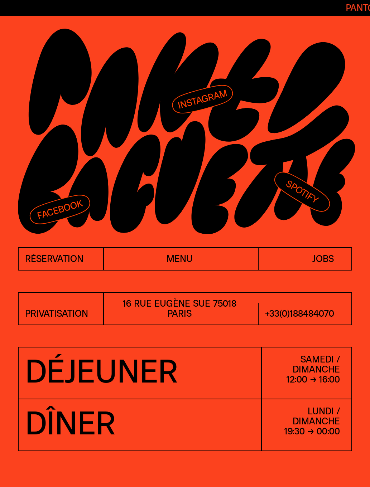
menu (180, 259)
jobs (323, 259)
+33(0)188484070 (299, 314)
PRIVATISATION (56, 314)
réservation (54, 259)
